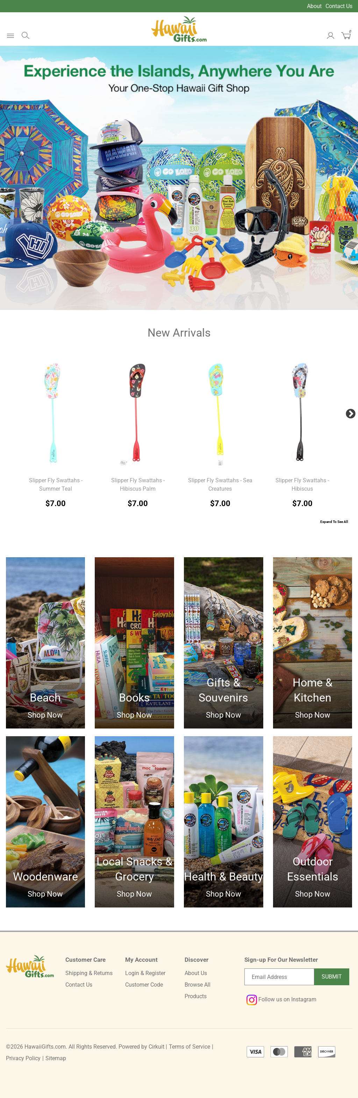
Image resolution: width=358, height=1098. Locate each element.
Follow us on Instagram (281, 999)
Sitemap (55, 1058)
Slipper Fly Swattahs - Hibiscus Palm (138, 484)
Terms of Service (189, 1046)
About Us (196, 973)
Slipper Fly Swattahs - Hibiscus (302, 484)
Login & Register (145, 973)
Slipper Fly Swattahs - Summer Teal (56, 484)
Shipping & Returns (89, 973)
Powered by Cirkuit (141, 1046)
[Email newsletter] (279, 976)
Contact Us (338, 6)
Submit (332, 976)
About (314, 6)
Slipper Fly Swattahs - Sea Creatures (220, 484)
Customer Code (144, 984)
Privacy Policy (23, 1058)
